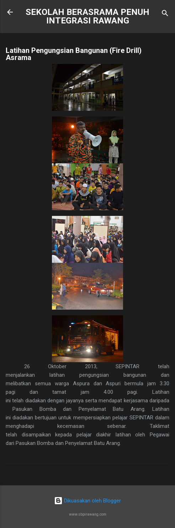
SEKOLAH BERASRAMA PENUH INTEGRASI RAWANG (87, 16)
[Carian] (165, 14)
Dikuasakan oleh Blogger (87, 500)
